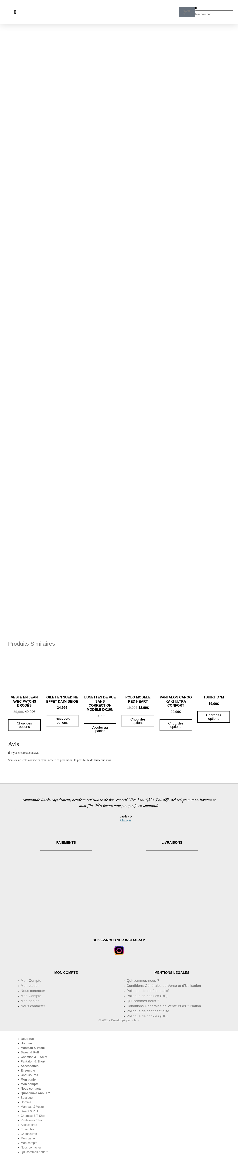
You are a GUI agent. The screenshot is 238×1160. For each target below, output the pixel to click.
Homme (26, 1043)
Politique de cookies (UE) (147, 996)
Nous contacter (33, 991)
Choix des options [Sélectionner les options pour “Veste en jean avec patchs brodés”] (24, 725)
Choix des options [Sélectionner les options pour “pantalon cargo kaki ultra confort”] (175, 725)
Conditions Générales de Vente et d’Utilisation (164, 986)
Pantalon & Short (33, 1061)
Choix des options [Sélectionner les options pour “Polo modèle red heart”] (138, 721)
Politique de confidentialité (148, 991)
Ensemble (28, 1070)
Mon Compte (31, 981)
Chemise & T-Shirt (34, 1057)
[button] (15, 810)
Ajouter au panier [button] (100, 729)
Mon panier (30, 986)
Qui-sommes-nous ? (143, 981)
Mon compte (30, 1084)
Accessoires (30, 1066)
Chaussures (29, 1075)
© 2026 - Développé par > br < (118, 1020)
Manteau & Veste (33, 1047)
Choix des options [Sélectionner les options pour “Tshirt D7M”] (213, 717)
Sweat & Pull (30, 1052)
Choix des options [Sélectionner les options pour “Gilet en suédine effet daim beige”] (62, 720)
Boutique (27, 1038)
